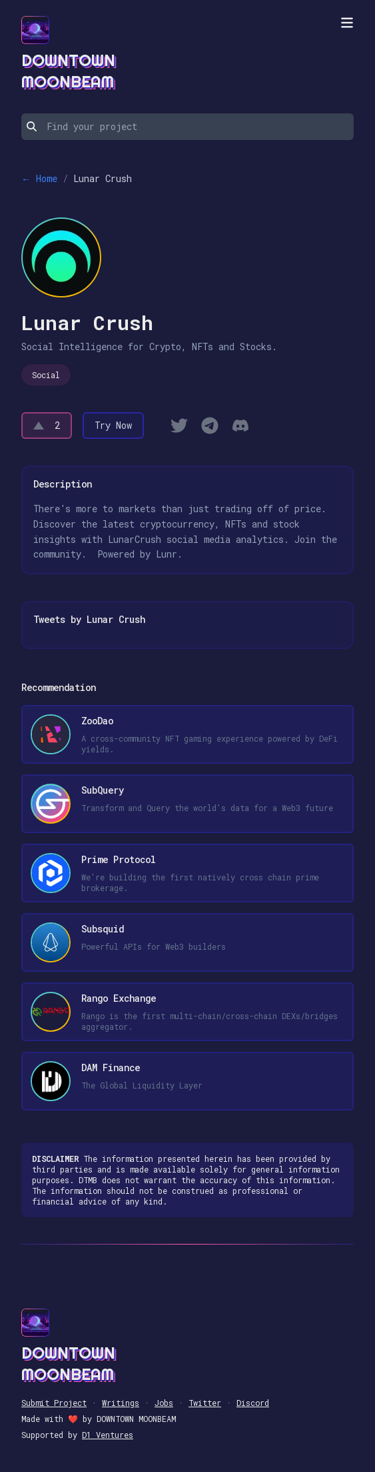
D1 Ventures (107, 1434)
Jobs (164, 1402)
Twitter (204, 1402)
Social (46, 375)
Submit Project (54, 1402)
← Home (39, 178)
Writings (120, 1402)
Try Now (113, 425)
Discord (252, 1402)
